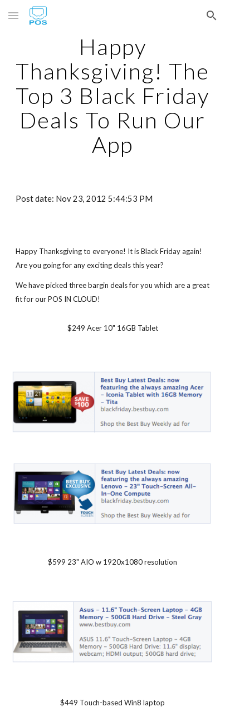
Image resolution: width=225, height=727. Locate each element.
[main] (112, 95)
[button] (13, 15)
